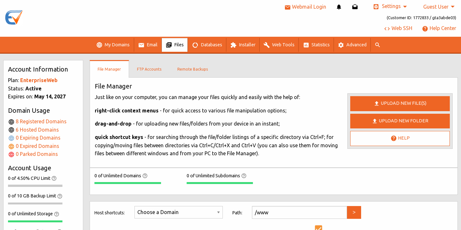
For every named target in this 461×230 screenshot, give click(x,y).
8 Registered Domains (37, 121)
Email (148, 45)
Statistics (316, 45)
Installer (242, 45)
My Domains (113, 45)
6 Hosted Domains (33, 130)
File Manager (109, 69)
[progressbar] (35, 186)
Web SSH (398, 28)
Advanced (352, 45)
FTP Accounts (149, 69)
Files (175, 45)
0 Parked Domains (33, 154)
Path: (237, 212)
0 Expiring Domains (34, 138)
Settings (387, 6)
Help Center (439, 28)
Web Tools (279, 45)
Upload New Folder (400, 121)
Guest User (436, 7)
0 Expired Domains (33, 146)
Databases (207, 45)
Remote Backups (192, 69)
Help (400, 138)
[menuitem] (339, 7)
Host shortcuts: (109, 212)
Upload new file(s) (400, 103)
